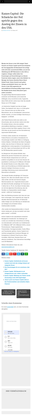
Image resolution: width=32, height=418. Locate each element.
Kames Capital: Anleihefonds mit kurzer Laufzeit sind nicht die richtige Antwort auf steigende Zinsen (17, 263)
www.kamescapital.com (8, 247)
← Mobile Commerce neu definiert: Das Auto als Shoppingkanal (8, 292)
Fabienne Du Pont (6, 30)
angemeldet (10, 307)
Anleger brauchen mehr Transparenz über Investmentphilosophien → (23, 293)
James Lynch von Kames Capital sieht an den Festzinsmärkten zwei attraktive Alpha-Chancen (17, 282)
